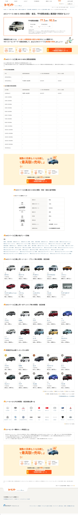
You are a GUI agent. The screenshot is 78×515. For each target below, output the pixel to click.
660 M (68, 243)
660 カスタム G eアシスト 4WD (50, 247)
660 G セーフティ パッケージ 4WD (23, 243)
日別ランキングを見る (48, 391)
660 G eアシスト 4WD (53, 241)
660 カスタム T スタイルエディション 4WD (28, 251)
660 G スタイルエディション (65, 241)
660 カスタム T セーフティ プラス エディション (39, 253)
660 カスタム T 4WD (34, 249)
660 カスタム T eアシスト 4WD (57, 249)
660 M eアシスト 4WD (22, 245)
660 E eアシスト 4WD (25, 241)
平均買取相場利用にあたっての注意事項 (66, 396)
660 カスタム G (18, 247)
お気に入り (70, 3)
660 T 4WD (34, 245)
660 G (32, 241)
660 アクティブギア (69, 245)
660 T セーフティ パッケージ (43, 245)
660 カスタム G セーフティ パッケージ (65, 247)
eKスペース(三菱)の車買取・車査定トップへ (64, 485)
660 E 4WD (9, 241)
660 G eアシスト (44, 241)
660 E (5, 241)
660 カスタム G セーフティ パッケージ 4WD (12, 249)
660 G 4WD (37, 241)
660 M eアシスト (13, 245)
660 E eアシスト (16, 241)
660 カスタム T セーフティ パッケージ (45, 251)
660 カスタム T (25, 249)
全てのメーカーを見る (70, 423)
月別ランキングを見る (70, 391)
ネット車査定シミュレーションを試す (67, 393)
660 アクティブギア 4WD (9, 247)
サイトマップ (72, 7)
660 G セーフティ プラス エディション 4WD (57, 243)
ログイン (62, 3)
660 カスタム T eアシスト (45, 249)
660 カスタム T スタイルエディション (11, 251)
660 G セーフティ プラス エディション (39, 243)
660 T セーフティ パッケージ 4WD (57, 245)
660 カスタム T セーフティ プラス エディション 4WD (60, 253)
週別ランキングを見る (59, 391)
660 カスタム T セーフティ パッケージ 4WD (63, 251)
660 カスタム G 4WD (27, 247)
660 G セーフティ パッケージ (9, 243)
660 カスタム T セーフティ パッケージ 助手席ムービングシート (16, 253)
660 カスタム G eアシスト (37, 247)
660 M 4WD (6, 245)
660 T (29, 245)
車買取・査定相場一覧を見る (52, 393)
